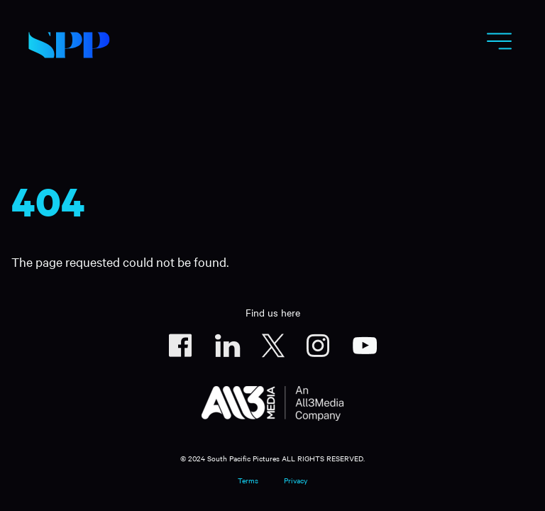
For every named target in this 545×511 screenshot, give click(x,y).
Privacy (295, 480)
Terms (248, 480)
